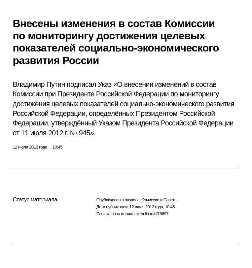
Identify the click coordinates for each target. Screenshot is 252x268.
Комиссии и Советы (159, 199)
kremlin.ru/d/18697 (152, 213)
